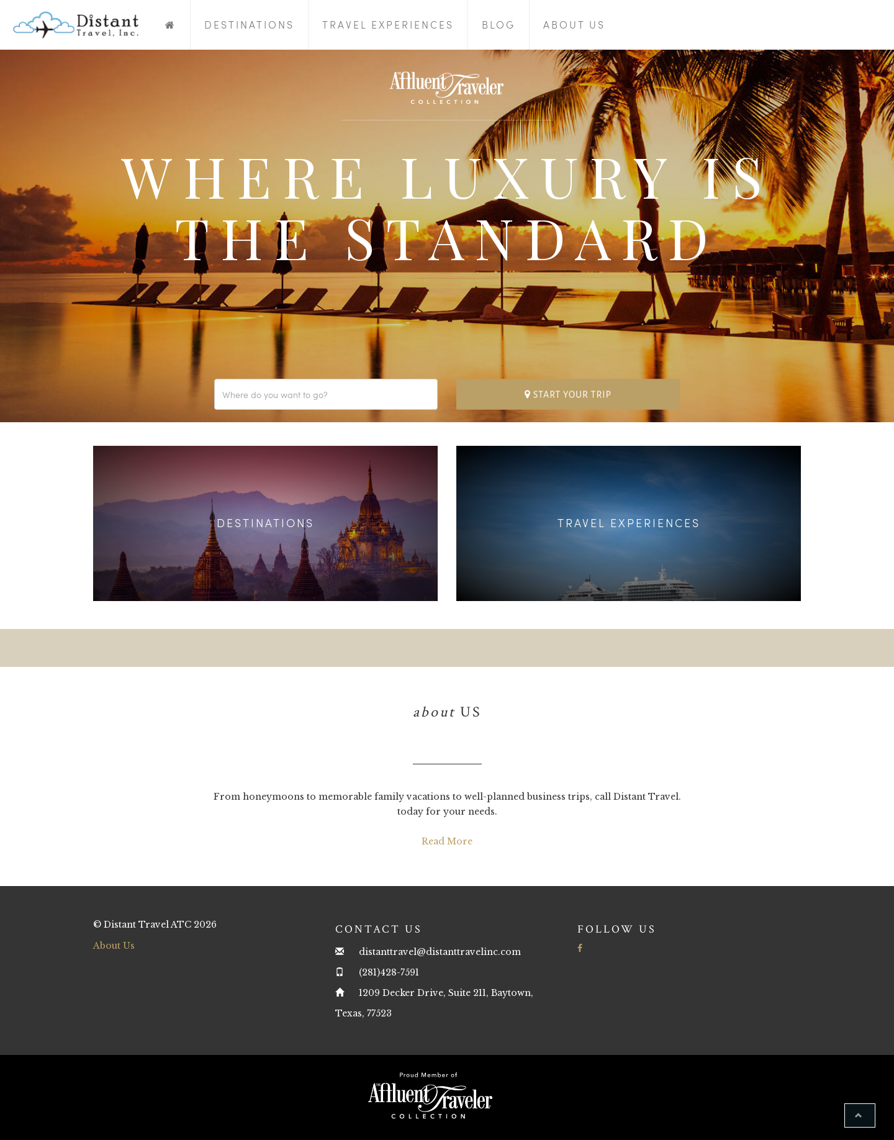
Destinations (249, 24)
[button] (859, 1115)
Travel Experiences (388, 24)
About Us (574, 24)
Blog (498, 24)
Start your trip (568, 394)
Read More (447, 841)
